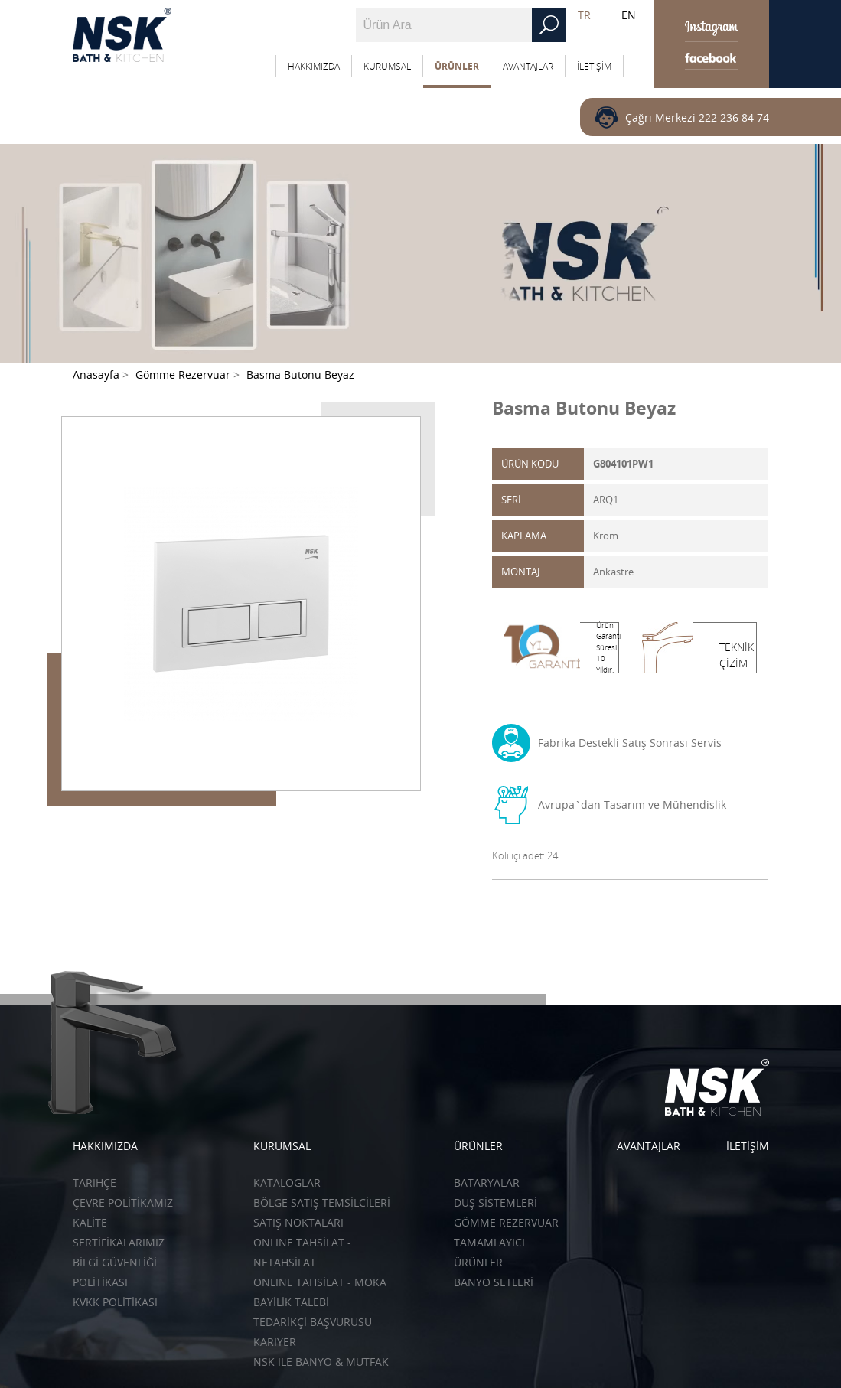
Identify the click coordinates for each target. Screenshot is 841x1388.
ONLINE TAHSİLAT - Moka (319, 1282)
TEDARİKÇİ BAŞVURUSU (312, 1322)
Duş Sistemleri (495, 1202)
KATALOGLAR (287, 1182)
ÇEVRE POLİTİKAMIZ (123, 1202)
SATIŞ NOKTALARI (298, 1222)
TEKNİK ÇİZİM (736, 655)
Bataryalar (487, 1182)
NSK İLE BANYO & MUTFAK (321, 1361)
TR (584, 15)
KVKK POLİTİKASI (115, 1302)
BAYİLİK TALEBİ (291, 1302)
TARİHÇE (94, 1182)
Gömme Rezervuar (506, 1222)
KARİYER (274, 1341)
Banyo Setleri (493, 1282)
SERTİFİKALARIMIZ (119, 1242)
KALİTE (90, 1222)
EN (628, 15)
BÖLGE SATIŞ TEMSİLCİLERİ (321, 1202)
